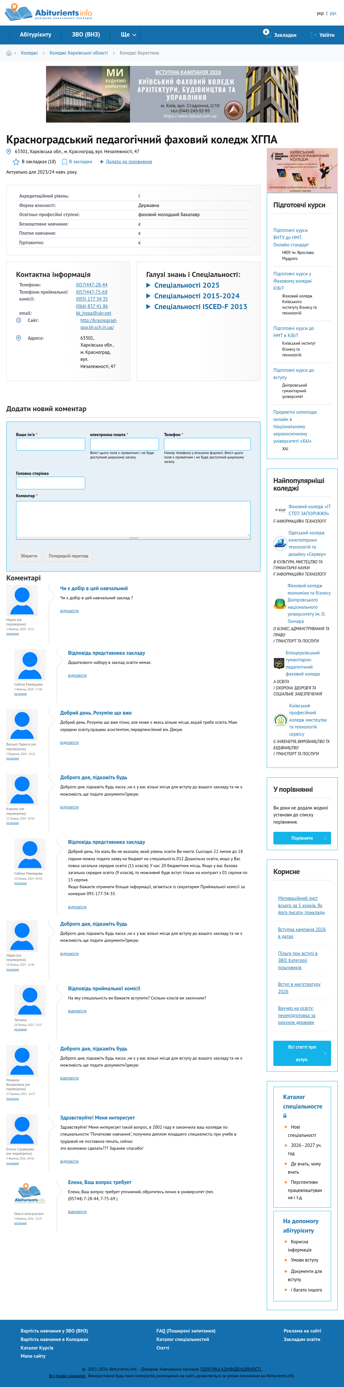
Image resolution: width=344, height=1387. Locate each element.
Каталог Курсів (37, 1347)
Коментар (27, 495)
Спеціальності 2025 (186, 285)
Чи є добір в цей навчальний (94, 588)
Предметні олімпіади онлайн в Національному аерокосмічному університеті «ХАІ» (295, 426)
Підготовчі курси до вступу (293, 373)
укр (320, 13)
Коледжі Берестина (139, 53)
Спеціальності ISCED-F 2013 (200, 306)
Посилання (12, 633)
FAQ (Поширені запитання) (186, 1330)
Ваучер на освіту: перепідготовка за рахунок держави (297, 1015)
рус (333, 13)
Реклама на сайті (302, 1330)
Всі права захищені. (67, 1375)
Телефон (173, 434)
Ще (125, 34)
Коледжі (29, 53)
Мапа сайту (33, 1356)
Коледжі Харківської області (79, 53)
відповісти (69, 610)
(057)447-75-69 (92, 292)
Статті (162, 1347)
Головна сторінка (32, 473)
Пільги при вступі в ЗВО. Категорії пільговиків (298, 960)
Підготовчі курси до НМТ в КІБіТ (293, 331)
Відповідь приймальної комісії (104, 988)
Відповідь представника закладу (106, 652)
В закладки (80, 161)
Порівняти (302, 838)
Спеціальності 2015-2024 (196, 296)
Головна (10, 53)
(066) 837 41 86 (92, 306)
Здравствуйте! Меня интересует (97, 1117)
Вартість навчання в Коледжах (55, 1339)
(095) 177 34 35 (92, 299)
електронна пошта (109, 434)
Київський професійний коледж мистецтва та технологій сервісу (308, 720)
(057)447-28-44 (92, 285)
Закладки (285, 35)
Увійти (327, 35)
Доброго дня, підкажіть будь (93, 777)
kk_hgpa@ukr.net (93, 313)
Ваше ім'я (27, 434)
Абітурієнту (35, 34)
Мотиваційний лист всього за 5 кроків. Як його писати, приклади (301, 905)
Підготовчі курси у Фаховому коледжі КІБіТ (292, 281)
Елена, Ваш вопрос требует (99, 1182)
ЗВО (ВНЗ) (86, 34)
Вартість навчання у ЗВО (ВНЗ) (54, 1330)
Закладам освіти (302, 1339)
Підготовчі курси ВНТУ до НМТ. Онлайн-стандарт (291, 237)
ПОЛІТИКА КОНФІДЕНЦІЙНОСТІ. (231, 1369)
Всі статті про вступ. (302, 1053)
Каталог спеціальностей (302, 1106)
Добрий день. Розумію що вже (96, 712)
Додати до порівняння (129, 161)
